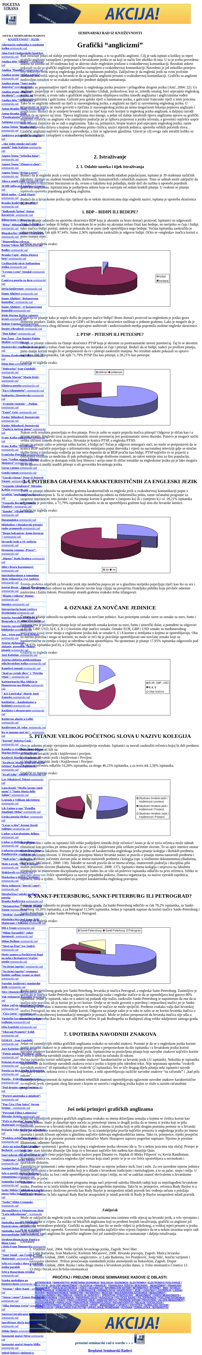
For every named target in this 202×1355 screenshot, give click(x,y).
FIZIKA (82, 1288)
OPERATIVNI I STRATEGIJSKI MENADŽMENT (126, 1295)
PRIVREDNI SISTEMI (129, 1300)
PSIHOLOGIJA (63, 1302)
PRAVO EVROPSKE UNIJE (81, 1300)
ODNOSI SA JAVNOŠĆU (86, 1295)
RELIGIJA (140, 1302)
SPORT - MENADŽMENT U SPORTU (109, 1305)
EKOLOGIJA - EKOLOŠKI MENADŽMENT (56, 1285)
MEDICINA (107, 1293)
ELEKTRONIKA (138, 1282)
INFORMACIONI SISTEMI (118, 1288)
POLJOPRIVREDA (146, 1298)
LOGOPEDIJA (164, 1290)
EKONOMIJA (121, 1282)
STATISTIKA (135, 1305)
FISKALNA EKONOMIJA (65, 1288)
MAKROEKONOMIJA (57, 1293)
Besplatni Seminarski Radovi (110, 1350)
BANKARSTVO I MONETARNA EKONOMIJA (76, 1282)
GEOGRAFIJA (95, 1288)
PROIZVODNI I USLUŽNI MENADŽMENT (163, 1300)
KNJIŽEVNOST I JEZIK (129, 1290)
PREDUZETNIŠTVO (107, 1300)
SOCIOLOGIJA (155, 1302)
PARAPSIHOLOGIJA (86, 1298)
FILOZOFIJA (86, 1285)
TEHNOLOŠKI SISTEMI (156, 1305)
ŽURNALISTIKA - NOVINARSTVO (151, 1307)
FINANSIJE (100, 1285)
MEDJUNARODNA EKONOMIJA (130, 1293)
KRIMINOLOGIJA (106, 1290)
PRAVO (61, 1300)
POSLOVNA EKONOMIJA (171, 1298)
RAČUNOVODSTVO (123, 1302)
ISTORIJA (175, 1288)
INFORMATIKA (140, 1288)
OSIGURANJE (66, 1298)
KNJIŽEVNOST (18, 39)
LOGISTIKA (149, 1290)
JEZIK (35, 39)
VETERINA (126, 1307)
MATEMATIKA (92, 1293)
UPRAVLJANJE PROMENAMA (103, 1307)
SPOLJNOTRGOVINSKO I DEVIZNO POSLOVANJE (61, 1305)
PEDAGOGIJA (106, 1298)
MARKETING (77, 1293)
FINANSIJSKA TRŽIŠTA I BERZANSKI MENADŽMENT (137, 1285)
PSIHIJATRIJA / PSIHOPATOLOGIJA (92, 1302)
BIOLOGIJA (107, 1282)
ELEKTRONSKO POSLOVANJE (164, 1282)
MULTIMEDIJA (64, 1295)
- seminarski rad (17, 93)
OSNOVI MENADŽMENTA (166, 1295)
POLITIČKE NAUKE (125, 1298)
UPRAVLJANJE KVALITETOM (70, 1307)
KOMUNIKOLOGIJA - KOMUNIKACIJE (76, 1290)
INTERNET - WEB (159, 1288)
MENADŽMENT (157, 1293)
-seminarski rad (23, 46)
